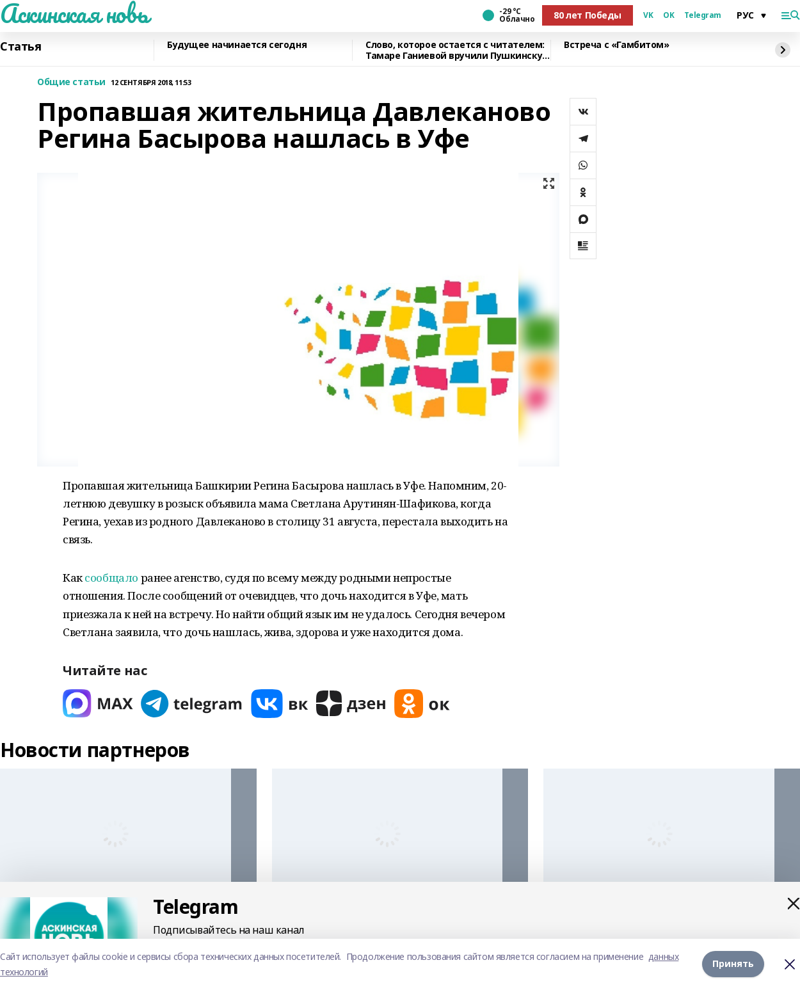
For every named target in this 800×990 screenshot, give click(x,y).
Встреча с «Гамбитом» (616, 45)
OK (668, 15)
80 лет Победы (587, 15)
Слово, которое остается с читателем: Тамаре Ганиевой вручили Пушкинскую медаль (457, 50)
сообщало (111, 577)
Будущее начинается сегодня (237, 45)
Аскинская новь (74, 13)
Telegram (702, 15)
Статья (20, 47)
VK (648, 15)
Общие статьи (71, 82)
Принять (733, 964)
